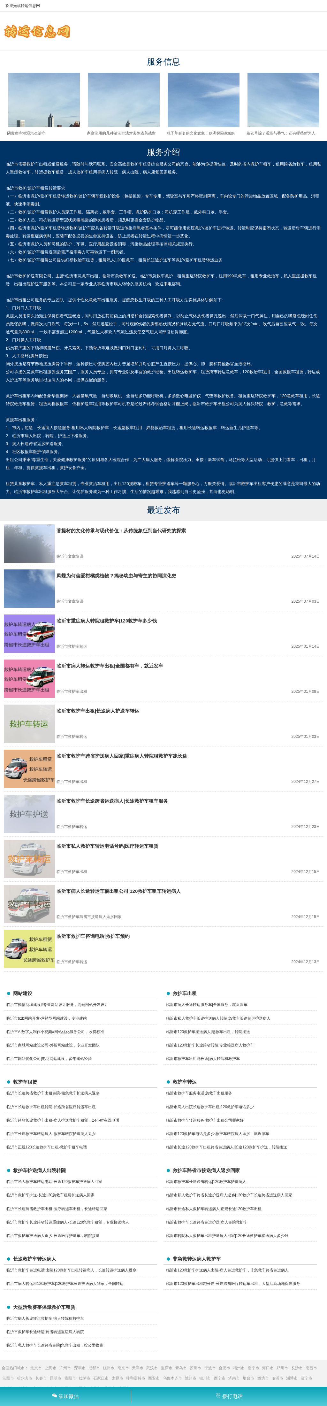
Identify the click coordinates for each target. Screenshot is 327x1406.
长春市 (41, 1378)
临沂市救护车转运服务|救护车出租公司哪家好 (205, 1120)
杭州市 (108, 1368)
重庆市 (166, 1368)
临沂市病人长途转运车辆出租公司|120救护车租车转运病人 (119, 891)
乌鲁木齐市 (172, 1378)
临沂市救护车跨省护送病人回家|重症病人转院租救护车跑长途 (122, 756)
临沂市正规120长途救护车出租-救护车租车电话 (46, 1147)
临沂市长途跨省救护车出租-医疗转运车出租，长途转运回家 (56, 1209)
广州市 (65, 1368)
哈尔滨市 (24, 1378)
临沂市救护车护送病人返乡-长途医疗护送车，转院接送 (53, 1235)
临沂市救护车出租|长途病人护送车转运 (98, 711)
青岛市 (181, 1368)
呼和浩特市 (135, 1378)
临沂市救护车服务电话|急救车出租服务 (199, 1093)
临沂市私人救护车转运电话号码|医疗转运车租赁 (107, 846)
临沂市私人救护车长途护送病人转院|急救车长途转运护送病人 (218, 1018)
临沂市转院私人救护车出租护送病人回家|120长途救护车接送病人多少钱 (227, 1235)
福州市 (239, 1368)
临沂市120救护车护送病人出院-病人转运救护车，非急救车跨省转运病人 (227, 1270)
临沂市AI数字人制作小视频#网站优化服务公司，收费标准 (55, 1032)
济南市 (234, 1378)
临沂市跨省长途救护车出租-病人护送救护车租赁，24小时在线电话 (62, 1120)
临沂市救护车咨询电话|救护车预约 (93, 936)
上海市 (51, 1368)
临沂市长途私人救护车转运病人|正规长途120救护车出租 (214, 1209)
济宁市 (306, 1378)
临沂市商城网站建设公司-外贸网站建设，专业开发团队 (53, 1045)
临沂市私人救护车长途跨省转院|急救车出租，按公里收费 (54, 1345)
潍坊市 (263, 1378)
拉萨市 (84, 1378)
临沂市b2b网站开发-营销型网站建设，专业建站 (46, 1018)
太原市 (117, 1378)
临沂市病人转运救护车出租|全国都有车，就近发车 (110, 665)
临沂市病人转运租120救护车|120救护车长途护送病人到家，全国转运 (65, 1283)
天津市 (137, 1368)
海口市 (268, 1368)
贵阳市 (70, 1378)
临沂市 (277, 1378)
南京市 (123, 1368)
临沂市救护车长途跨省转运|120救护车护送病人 (206, 1181)
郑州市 (282, 1368)
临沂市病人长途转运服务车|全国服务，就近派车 (206, 1004)
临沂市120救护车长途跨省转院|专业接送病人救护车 (210, 1045)
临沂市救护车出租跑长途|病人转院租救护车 (203, 1058)
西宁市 (219, 1378)
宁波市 (210, 1368)
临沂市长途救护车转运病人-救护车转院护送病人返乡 (51, 1134)
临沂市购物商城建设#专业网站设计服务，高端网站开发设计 (57, 1004)
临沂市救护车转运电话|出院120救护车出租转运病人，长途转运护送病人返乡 (71, 1270)
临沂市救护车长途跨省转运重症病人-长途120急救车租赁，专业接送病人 (67, 1222)
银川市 (205, 1378)
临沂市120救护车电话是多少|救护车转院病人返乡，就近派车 (217, 1134)
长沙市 (297, 1368)
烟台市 (248, 1378)
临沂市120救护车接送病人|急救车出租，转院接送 (208, 1032)
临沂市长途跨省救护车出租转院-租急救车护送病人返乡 (53, 1093)
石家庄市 (101, 1378)
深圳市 (80, 1368)
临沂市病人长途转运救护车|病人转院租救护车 (45, 1318)
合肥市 (224, 1368)
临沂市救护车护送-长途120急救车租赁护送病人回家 (50, 1195)
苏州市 (195, 1368)
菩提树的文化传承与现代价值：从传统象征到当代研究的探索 (121, 530)
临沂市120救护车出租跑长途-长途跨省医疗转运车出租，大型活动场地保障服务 (233, 1283)
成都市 (94, 1368)
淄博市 (292, 1378)
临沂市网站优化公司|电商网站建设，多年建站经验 (49, 1058)
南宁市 (253, 1368)
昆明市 (55, 1378)
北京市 (36, 1368)
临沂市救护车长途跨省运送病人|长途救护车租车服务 (112, 801)
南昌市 (311, 1368)
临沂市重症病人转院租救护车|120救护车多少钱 (107, 620)
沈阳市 (8, 1378)
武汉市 (152, 1368)
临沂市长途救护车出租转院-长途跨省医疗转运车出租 (51, 1107)
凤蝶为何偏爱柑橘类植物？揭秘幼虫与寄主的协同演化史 (116, 575)
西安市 (154, 1378)
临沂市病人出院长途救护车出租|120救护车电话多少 (210, 1107)
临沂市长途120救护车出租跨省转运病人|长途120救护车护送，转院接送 (226, 1147)
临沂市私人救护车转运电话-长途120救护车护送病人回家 (54, 1181)
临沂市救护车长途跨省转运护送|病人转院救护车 (206, 1222)
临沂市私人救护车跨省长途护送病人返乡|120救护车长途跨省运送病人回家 (229, 1195)
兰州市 (190, 1378)
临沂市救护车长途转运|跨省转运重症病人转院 (45, 1332)
